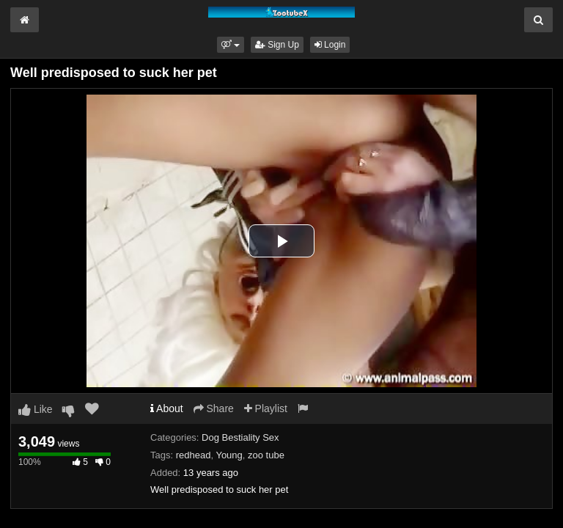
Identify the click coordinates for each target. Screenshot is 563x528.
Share (214, 408)
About (166, 408)
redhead (193, 455)
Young (229, 455)
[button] (230, 45)
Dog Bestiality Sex (240, 437)
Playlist (265, 408)
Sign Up (277, 45)
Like (35, 409)
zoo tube (266, 455)
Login (330, 45)
